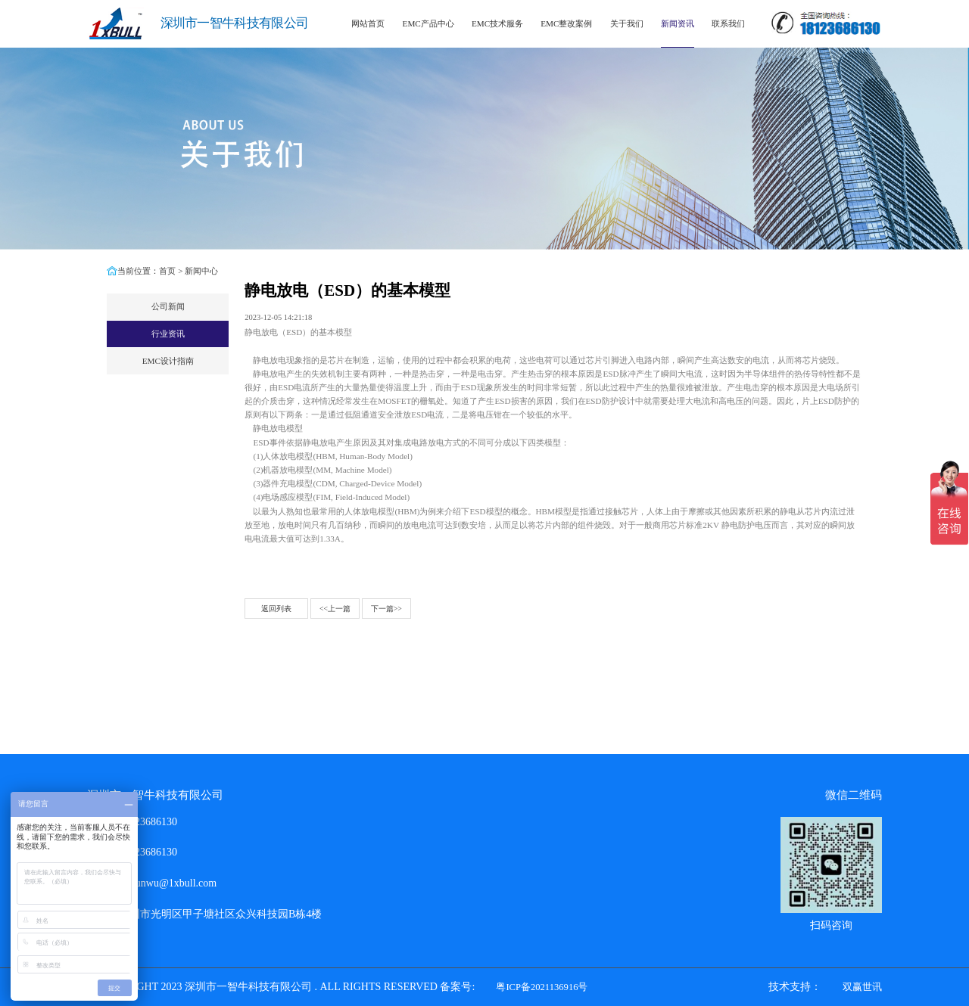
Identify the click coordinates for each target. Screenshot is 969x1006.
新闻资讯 (677, 23)
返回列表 (276, 608)
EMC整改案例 (566, 23)
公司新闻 (168, 306)
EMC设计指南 (168, 360)
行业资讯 (168, 333)
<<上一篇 (335, 608)
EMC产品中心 (428, 23)
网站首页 (368, 23)
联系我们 (728, 23)
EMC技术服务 (497, 23)
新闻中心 (201, 270)
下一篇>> (386, 608)
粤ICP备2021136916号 (541, 987)
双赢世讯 (862, 987)
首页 (167, 270)
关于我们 (626, 23)
